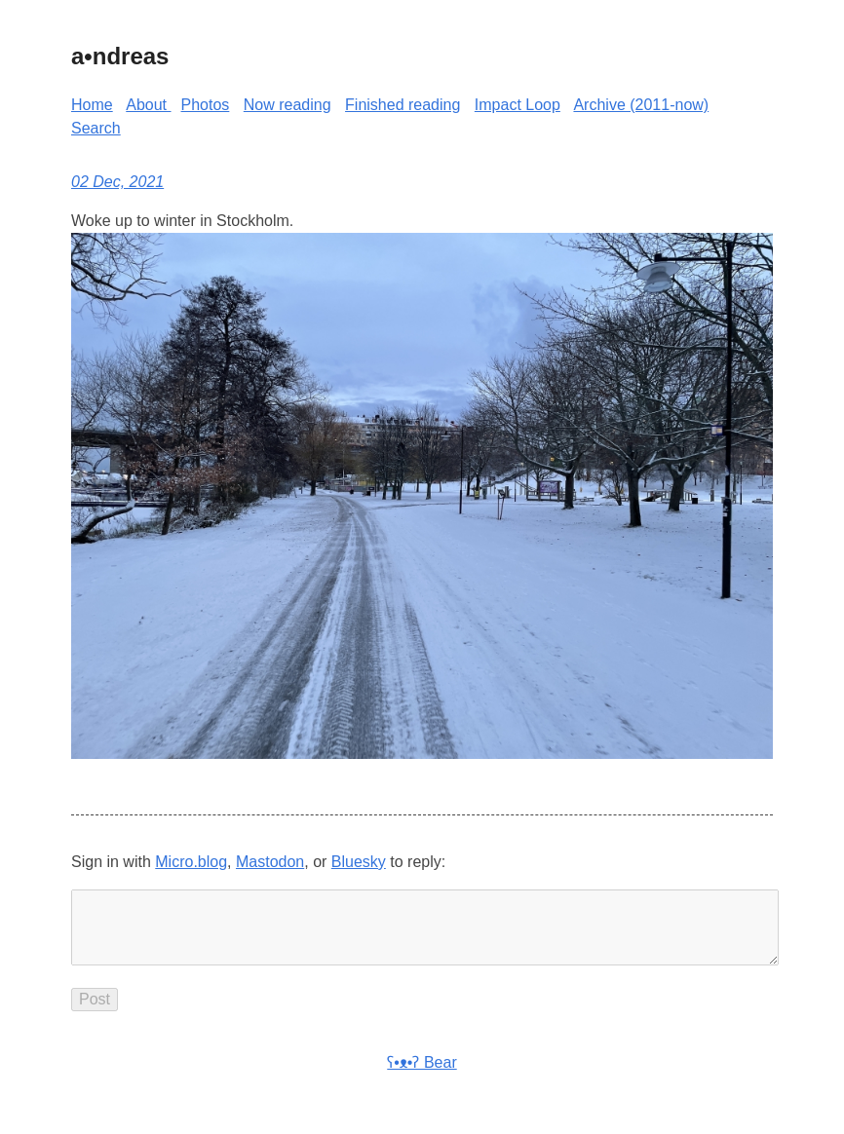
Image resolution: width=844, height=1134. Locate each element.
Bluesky (358, 861)
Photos (205, 104)
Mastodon (270, 861)
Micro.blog (191, 861)
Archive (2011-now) (641, 104)
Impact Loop (517, 104)
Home (92, 104)
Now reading (287, 104)
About (148, 104)
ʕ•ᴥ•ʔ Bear (421, 1078)
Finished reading (402, 104)
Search (96, 128)
